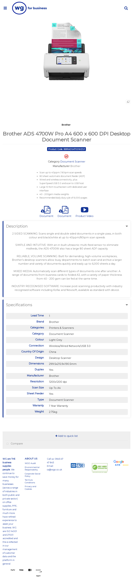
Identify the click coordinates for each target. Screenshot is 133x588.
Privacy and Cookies (30, 487)
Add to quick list (66, 436)
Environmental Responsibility (32, 468)
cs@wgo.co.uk (54, 469)
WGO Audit (30, 463)
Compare (14, 443)
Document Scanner (72, 161)
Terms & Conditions (30, 481)
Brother (66, 124)
